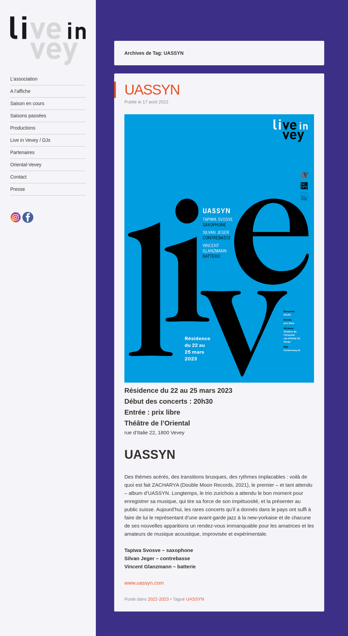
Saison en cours (27, 103)
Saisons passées (28, 115)
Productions (22, 128)
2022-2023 (158, 599)
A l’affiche (20, 91)
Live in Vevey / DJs (30, 140)
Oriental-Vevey (25, 164)
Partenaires (22, 152)
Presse (17, 189)
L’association (23, 79)
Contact (18, 177)
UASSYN (152, 90)
